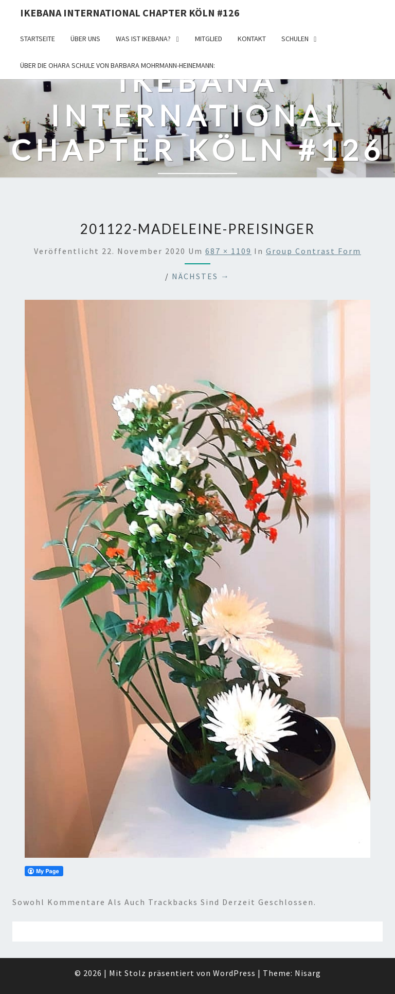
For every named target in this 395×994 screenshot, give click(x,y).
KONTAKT (252, 38)
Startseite (37, 38)
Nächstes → (201, 276)
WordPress (234, 973)
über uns (85, 38)
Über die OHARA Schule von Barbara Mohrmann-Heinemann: (117, 65)
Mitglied (208, 38)
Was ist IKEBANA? (143, 38)
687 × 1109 (228, 251)
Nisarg (308, 973)
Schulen (295, 38)
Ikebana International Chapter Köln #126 (130, 12)
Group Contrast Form (313, 251)
